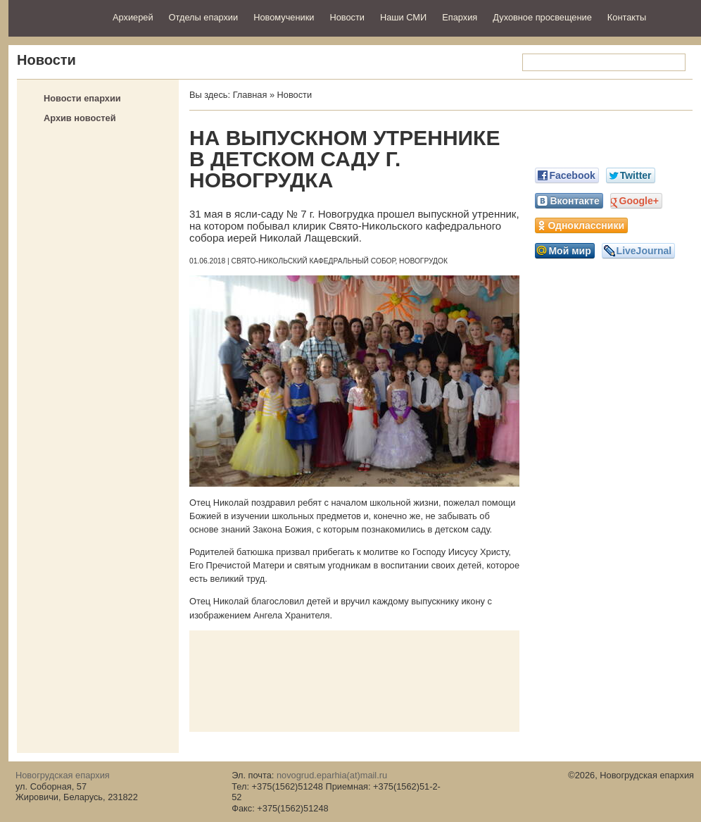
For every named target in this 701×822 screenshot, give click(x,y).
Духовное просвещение (542, 17)
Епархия (459, 17)
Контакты (626, 17)
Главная (250, 94)
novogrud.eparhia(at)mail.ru (332, 775)
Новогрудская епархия (55, 16)
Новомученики (283, 17)
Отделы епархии (204, 17)
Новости (347, 17)
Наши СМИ (403, 17)
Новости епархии (82, 98)
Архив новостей (80, 118)
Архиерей (133, 17)
